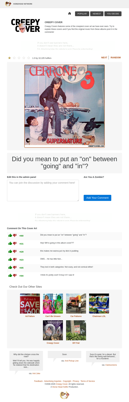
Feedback (38, 381)
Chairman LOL (99, 316)
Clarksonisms (111, 365)
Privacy (76, 381)
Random (116, 57)
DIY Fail (76, 343)
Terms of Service (88, 381)
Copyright (67, 381)
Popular (82, 14)
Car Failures (75, 316)
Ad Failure (30, 316)
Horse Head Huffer (60, 387)
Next (104, 57)
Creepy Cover (53, 343)
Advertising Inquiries (52, 381)
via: (30, 373)
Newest (97, 14)
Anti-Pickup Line (72, 361)
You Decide (113, 14)
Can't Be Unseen (53, 316)
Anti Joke (36, 373)
